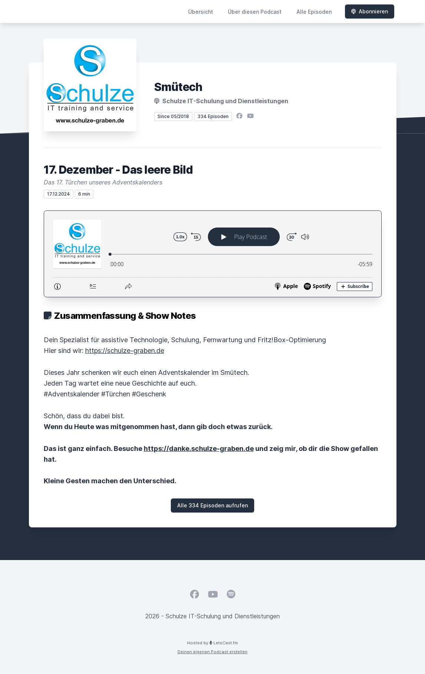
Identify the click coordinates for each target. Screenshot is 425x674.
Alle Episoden (314, 12)
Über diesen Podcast (255, 12)
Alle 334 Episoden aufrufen (212, 505)
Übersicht (200, 12)
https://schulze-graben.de (124, 350)
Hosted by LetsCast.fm (212, 642)
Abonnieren (369, 11)
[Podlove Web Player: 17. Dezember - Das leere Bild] (212, 254)
